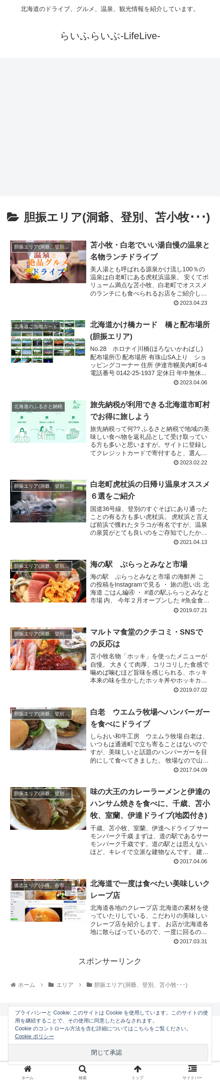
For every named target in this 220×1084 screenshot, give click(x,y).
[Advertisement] (110, 130)
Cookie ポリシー (34, 1036)
